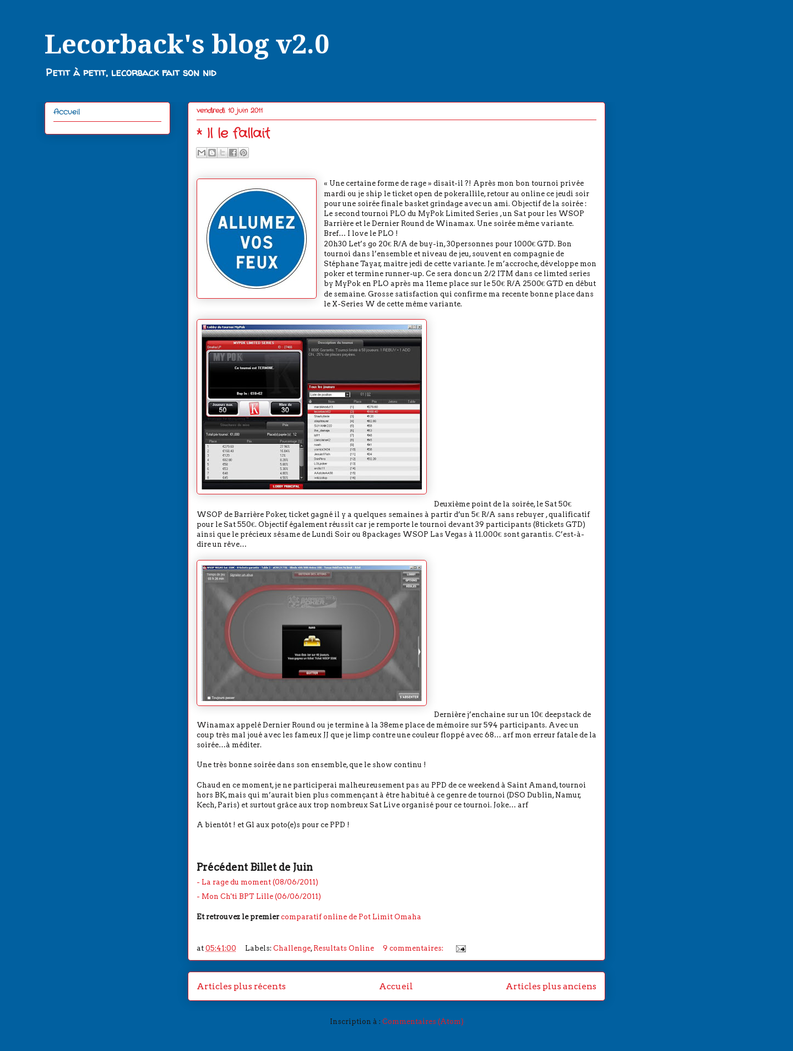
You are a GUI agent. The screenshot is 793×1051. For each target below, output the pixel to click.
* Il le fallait (233, 134)
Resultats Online (343, 948)
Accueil (396, 986)
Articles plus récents (241, 986)
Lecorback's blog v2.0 (187, 44)
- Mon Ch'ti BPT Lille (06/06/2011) (259, 896)
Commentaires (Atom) (423, 1021)
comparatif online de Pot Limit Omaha (351, 917)
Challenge (292, 948)
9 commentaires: (414, 948)
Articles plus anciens (551, 986)
